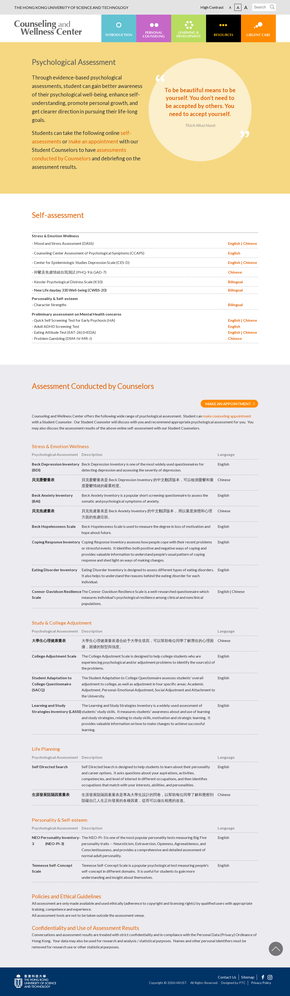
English (234, 243)
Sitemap (247, 977)
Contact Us (227, 977)
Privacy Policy (261, 983)
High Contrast (212, 7)
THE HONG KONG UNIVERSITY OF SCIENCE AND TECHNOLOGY (71, 7)
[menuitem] (118, 28)
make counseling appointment (227, 416)
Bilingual (235, 281)
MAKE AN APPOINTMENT (228, 403)
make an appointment (93, 141)
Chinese (250, 243)
